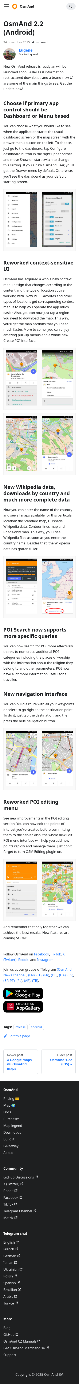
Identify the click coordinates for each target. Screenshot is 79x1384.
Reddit (23, 959)
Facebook (41, 954)
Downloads (12, 1132)
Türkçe (10, 1303)
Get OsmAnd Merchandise (26, 1348)
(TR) (35, 980)
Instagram (45, 959)
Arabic (10, 1296)
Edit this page (16, 1036)
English (11, 1242)
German (11, 1256)
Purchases (11, 1119)
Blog (7, 1327)
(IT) (39, 975)
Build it (8, 1139)
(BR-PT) (9, 980)
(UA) (62, 975)
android (36, 1027)
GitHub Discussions (20, 1177)
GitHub (10, 1334)
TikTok (56, 954)
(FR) (46, 975)
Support (9, 1354)
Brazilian (12, 1289)
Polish (10, 1276)
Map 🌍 (9, 1105)
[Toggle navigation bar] (6, 6)
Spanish (11, 1283)
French (10, 1249)
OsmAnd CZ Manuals (21, 1341)
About (8, 1152)
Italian (10, 1262)
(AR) (27, 980)
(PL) (19, 980)
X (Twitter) (13, 1184)
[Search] (71, 6)
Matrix (10, 1217)
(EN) (31, 975)
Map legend (12, 1125)
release (20, 1027)
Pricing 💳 (11, 1098)
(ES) (70, 975)
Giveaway (11, 1146)
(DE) (54, 975)
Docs (7, 1112)
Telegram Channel (19, 1211)
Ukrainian (13, 1269)
